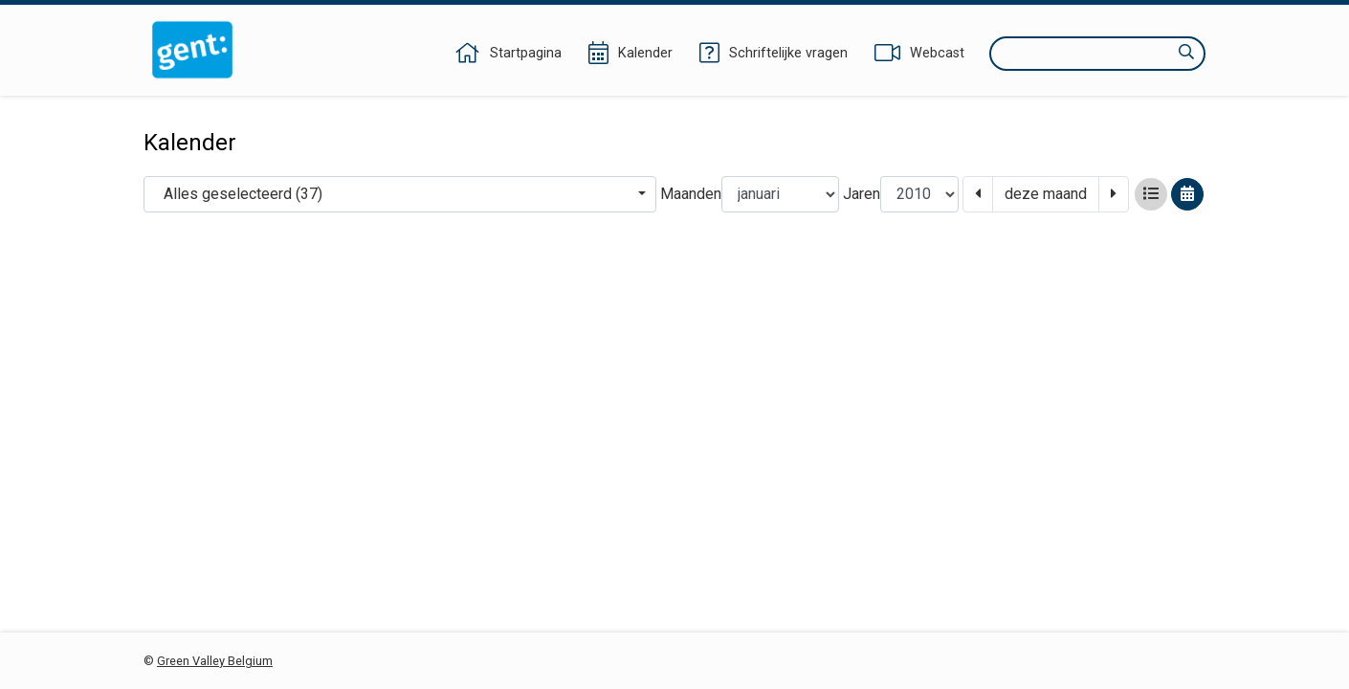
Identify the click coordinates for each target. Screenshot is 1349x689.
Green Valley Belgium (215, 661)
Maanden (690, 194)
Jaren (861, 194)
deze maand (1046, 194)
